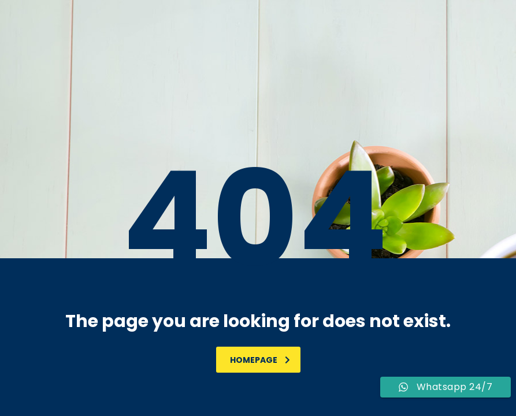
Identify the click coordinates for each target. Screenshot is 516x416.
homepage (260, 360)
